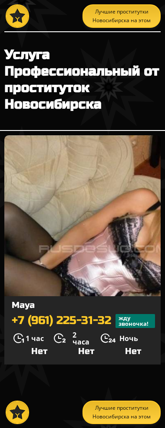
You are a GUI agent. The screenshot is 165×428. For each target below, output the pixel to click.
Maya (23, 305)
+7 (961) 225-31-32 (83, 321)
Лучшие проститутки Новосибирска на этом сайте (121, 18)
